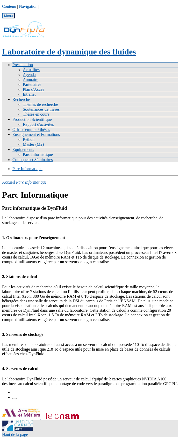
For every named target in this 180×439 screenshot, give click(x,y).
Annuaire (30, 79)
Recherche (21, 99)
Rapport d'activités (38, 124)
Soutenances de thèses (41, 109)
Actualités (31, 69)
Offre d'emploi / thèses (31, 129)
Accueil (8, 182)
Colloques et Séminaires (32, 159)
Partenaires (32, 84)
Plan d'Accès (33, 89)
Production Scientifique (32, 119)
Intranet (29, 94)
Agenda (29, 74)
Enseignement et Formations (36, 134)
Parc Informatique (38, 154)
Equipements (23, 149)
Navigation (28, 6)
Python (28, 139)
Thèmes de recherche (40, 104)
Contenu (9, 6)
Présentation (22, 64)
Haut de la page (15, 434)
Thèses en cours (36, 114)
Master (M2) (33, 144)
